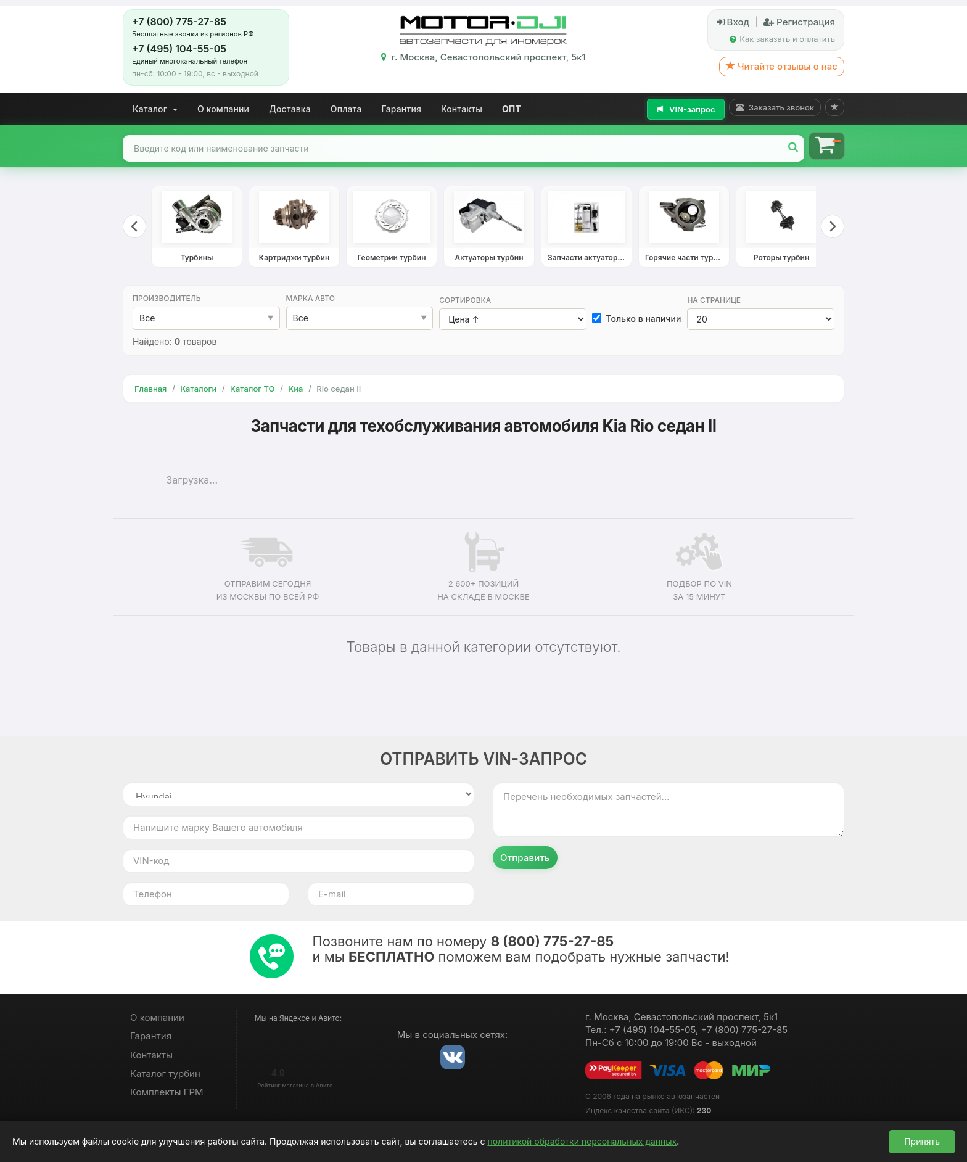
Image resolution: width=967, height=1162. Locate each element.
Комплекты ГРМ (167, 1092)
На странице (714, 300)
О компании (223, 109)
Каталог (155, 109)
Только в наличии (637, 318)
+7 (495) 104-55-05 (179, 49)
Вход (733, 22)
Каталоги (198, 389)
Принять (922, 1141)
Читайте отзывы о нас (781, 66)
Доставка (290, 109)
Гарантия (402, 109)
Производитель (167, 298)
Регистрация (799, 22)
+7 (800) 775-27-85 (179, 21)
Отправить (525, 857)
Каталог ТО (252, 389)
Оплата (346, 109)
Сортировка (465, 300)
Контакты (461, 109)
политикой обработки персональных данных (582, 1141)
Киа (295, 389)
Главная (150, 389)
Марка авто (310, 298)
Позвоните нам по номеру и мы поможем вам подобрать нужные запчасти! (521, 949)
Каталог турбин (165, 1073)
